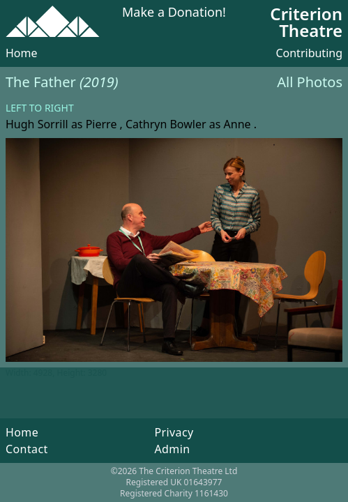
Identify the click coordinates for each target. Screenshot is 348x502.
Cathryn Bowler (166, 124)
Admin (172, 449)
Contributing (308, 53)
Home (22, 53)
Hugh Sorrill (37, 124)
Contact (27, 449)
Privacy (173, 432)
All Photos (309, 82)
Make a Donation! (174, 13)
